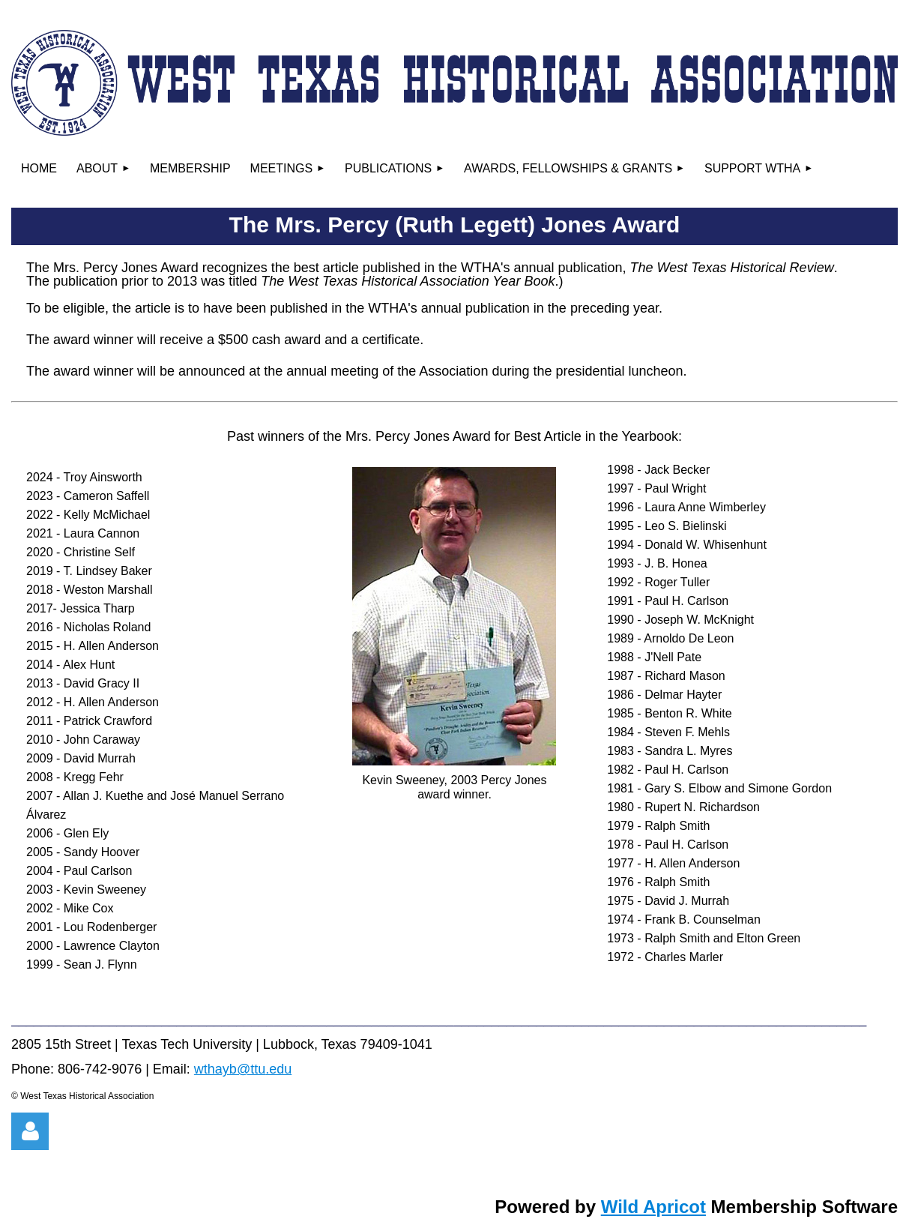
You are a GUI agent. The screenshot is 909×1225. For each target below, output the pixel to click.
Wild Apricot (653, 1207)
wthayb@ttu (229, 1069)
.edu (278, 1069)
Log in (30, 1131)
